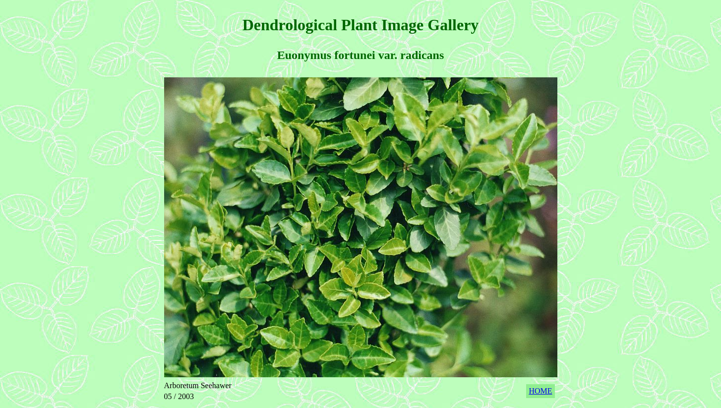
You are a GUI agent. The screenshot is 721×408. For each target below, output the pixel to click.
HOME (540, 391)
